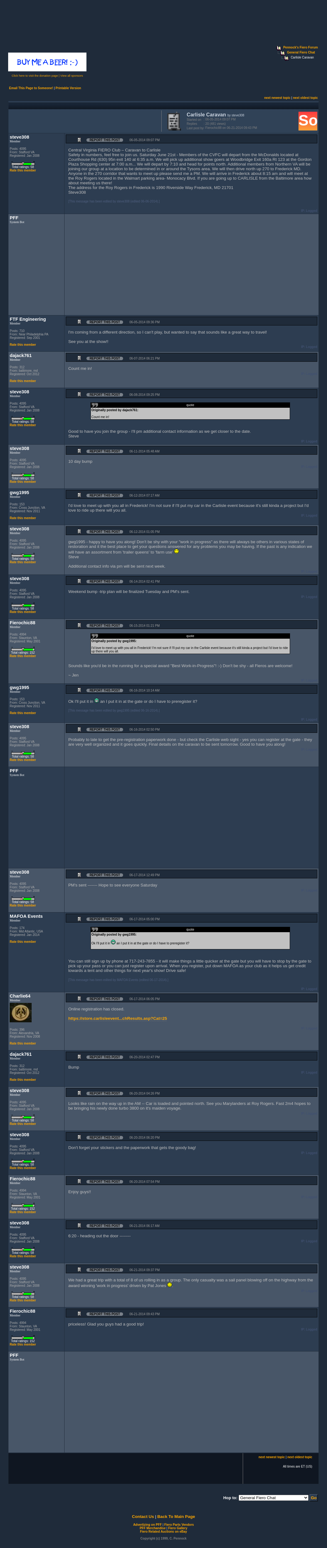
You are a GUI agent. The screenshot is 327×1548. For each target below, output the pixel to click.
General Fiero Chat (301, 52)
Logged (311, 210)
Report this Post (105, 140)
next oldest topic (305, 98)
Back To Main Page (176, 1516)
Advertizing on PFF (147, 1524)
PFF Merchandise (153, 1528)
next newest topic (277, 98)
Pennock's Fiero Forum (300, 47)
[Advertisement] (83, 120)
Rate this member (23, 170)
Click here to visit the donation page (35, 75)
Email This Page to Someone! (31, 88)
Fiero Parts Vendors (179, 1524)
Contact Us (143, 1516)
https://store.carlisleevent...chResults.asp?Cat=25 (117, 1018)
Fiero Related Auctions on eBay (163, 1531)
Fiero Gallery (177, 1528)
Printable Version (68, 88)
